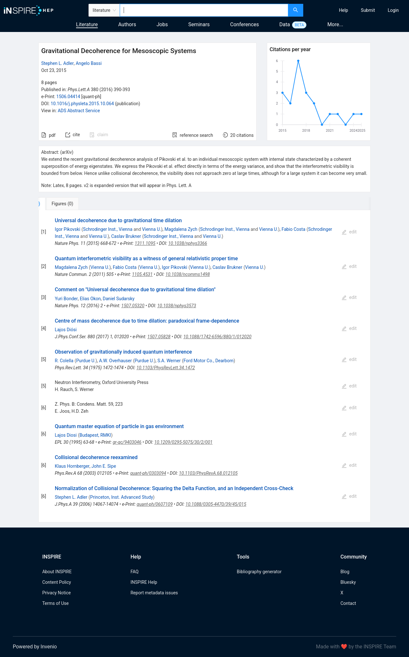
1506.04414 (68, 96)
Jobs (162, 24)
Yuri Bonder (66, 298)
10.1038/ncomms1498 (188, 274)
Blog (344, 571)
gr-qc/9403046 (127, 442)
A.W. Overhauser (115, 360)
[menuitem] (343, 10)
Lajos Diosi (65, 435)
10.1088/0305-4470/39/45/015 (216, 504)
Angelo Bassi (89, 63)
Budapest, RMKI (95, 435)
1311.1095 (145, 243)
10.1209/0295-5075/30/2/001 (183, 442)
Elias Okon (90, 298)
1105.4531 (142, 274)
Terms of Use (55, 603)
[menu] (357, 10)
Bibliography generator (259, 571)
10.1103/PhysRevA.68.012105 (208, 473)
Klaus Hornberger (72, 466)
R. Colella (64, 360)
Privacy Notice (56, 592)
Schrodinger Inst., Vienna (108, 229)
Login (393, 10)
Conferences (244, 24)
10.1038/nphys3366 (187, 243)
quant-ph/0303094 (148, 473)
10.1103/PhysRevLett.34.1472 (165, 367)
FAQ (134, 571)
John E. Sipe (103, 466)
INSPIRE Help (143, 582)
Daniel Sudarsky (118, 298)
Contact (348, 603)
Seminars (199, 24)
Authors (127, 24)
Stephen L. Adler (57, 63)
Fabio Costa (293, 229)
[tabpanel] (204, 366)
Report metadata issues (154, 592)
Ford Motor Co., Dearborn (208, 360)
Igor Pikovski (67, 229)
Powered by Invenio (35, 647)
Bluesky (348, 582)
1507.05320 (132, 305)
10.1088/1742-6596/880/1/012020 (217, 336)
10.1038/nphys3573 (176, 305)
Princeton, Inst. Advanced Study (121, 497)
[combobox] (204, 10)
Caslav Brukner (126, 236)
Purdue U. (85, 360)
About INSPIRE (57, 571)
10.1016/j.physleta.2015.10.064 (82, 103)
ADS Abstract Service (79, 110)
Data (284, 24)
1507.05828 (158, 336)
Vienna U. (151, 229)
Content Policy (56, 582)
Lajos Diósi (65, 329)
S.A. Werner (169, 360)
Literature (87, 24)
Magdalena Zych (181, 229)
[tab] (59, 203)
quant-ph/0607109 (155, 504)
